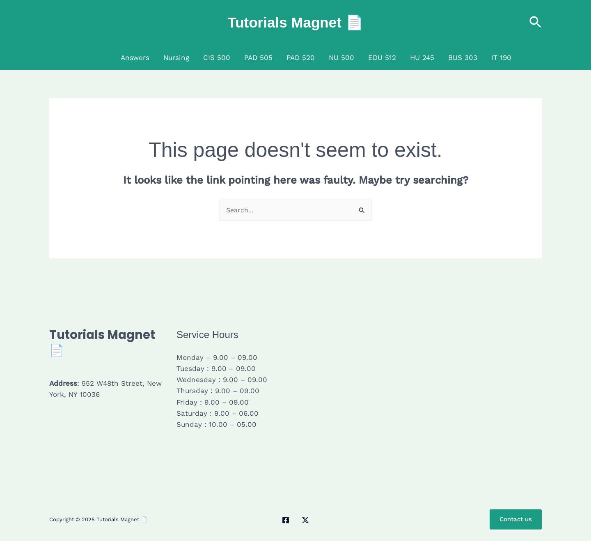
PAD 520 (300, 57)
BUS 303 (462, 57)
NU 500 (341, 57)
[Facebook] (285, 521)
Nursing (176, 57)
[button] (535, 23)
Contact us (514, 520)
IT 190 (501, 57)
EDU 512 (382, 57)
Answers (135, 57)
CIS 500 (216, 57)
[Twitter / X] (305, 521)
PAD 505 (258, 57)
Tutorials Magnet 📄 (295, 22)
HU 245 (422, 57)
